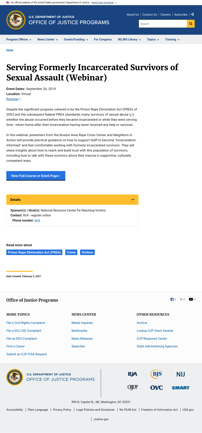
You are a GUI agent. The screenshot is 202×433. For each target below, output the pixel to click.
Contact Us (149, 14)
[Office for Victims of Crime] (156, 387)
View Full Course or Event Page (36, 176)
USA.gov (188, 409)
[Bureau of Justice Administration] (132, 372)
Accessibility (14, 409)
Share (194, 15)
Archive (142, 323)
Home (9, 50)
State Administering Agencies (157, 346)
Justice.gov (101, 419)
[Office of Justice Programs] (16, 20)
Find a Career (15, 346)
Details (15, 200)
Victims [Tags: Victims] (87, 252)
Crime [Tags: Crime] (71, 252)
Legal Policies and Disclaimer (95, 409)
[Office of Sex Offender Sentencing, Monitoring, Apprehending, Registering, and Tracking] (180, 387)
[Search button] (191, 24)
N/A (37, 220)
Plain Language (38, 409)
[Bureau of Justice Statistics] (156, 377)
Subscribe (180, 14)
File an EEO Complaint (21, 338)
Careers (165, 14)
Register (13, 99)
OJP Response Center (152, 338)
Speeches (78, 346)
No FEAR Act (128, 409)
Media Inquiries (82, 323)
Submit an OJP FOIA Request (26, 354)
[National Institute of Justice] (181, 372)
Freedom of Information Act (159, 409)
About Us (133, 14)
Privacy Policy (62, 409)
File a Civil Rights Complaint (25, 323)
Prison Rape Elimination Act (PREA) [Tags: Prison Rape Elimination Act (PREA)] (34, 252)
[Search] (163, 24)
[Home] (69, 20)
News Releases (82, 338)
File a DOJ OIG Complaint (23, 331)
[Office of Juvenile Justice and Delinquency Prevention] (133, 388)
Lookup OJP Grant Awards (155, 331)
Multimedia (79, 331)
